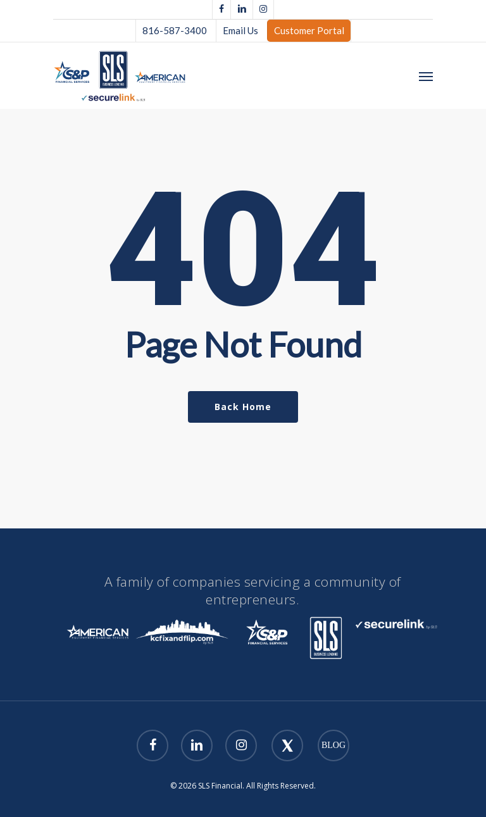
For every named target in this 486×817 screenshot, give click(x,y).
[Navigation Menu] (426, 76)
